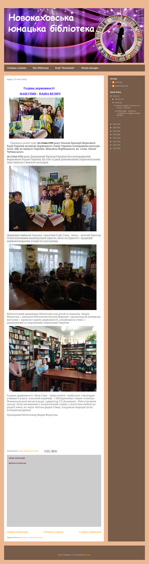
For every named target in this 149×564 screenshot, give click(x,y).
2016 (115, 141)
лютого (118, 99)
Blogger (88, 555)
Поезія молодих (90, 68)
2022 (115, 96)
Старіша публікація (90, 532)
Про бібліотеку (41, 68)
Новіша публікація (17, 532)
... (127, 119)
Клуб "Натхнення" (65, 68)
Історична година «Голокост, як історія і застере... (127, 107)
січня (117, 103)
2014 (115, 148)
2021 (115, 124)
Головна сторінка (16, 68)
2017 (115, 138)
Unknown (118, 82)
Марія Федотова (121, 86)
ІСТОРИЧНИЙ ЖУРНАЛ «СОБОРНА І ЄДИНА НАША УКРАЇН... (127, 113)
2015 (115, 145)
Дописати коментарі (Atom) (32, 537)
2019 (115, 131)
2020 (115, 128)
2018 (115, 134)
